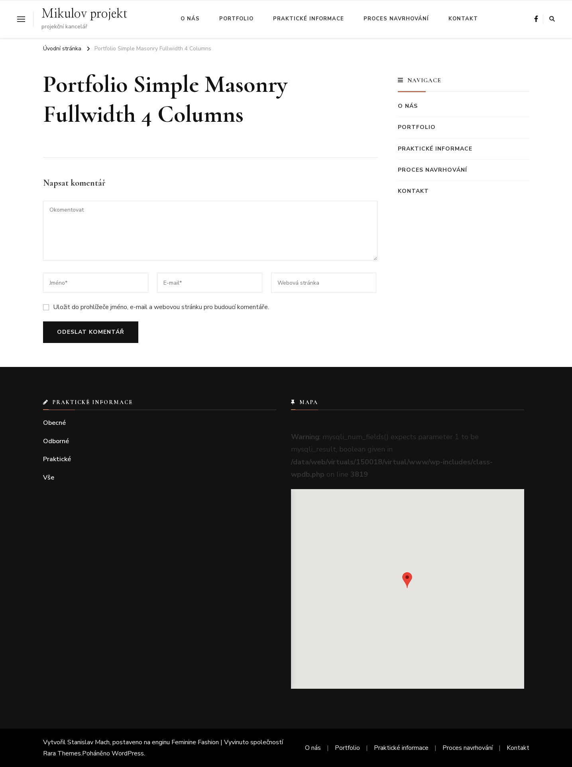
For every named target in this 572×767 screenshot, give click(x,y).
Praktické (57, 459)
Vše (48, 477)
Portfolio (236, 18)
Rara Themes (62, 753)
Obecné (54, 422)
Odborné (56, 441)
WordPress (128, 753)
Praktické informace (308, 18)
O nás (190, 18)
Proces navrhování (396, 18)
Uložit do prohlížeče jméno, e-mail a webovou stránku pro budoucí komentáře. (161, 307)
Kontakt (463, 18)
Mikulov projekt (84, 14)
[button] (407, 580)
